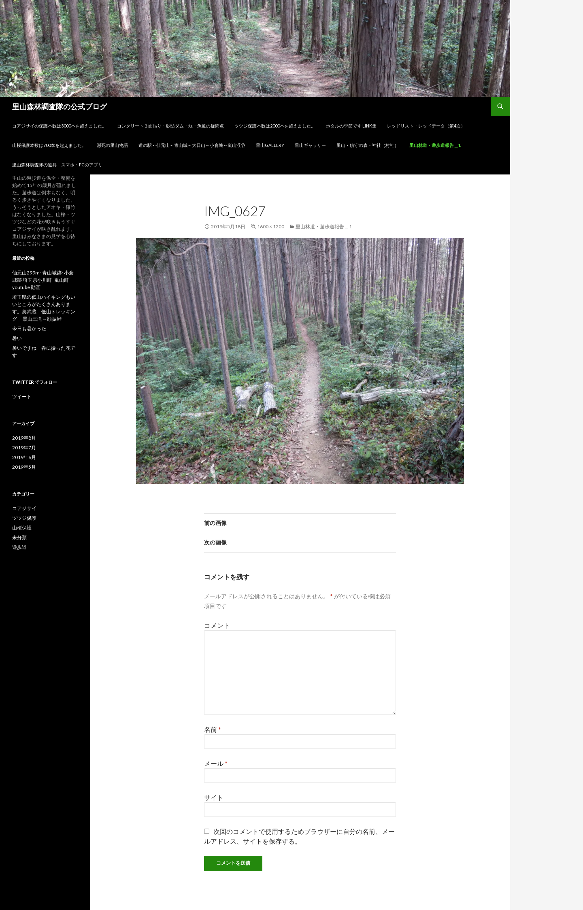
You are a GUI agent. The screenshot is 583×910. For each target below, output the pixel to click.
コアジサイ (24, 508)
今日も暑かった (29, 328)
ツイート (22, 396)
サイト (213, 797)
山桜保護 (22, 528)
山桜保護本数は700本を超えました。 (49, 145)
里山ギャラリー (310, 145)
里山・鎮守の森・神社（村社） (367, 145)
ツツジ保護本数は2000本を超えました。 (274, 125)
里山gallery (270, 145)
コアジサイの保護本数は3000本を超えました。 (59, 125)
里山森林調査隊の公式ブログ (59, 106)
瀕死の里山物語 (112, 145)
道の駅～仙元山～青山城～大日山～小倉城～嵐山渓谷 (191, 145)
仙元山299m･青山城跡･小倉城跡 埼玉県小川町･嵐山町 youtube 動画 (43, 280)
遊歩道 (19, 547)
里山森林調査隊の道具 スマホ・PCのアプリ (57, 164)
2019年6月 (24, 457)
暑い (17, 338)
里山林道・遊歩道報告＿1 (437, 145)
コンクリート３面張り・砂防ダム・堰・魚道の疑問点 (170, 125)
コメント (217, 625)
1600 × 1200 (270, 226)
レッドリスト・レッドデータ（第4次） (426, 125)
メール (216, 763)
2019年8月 (24, 438)
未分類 (19, 537)
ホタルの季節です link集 (351, 125)
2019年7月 (24, 447)
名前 (212, 729)
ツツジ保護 (24, 518)
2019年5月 (24, 467)
